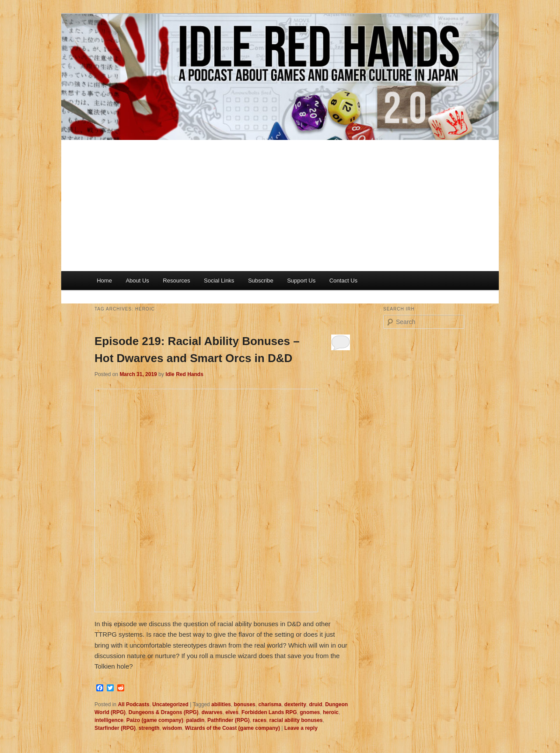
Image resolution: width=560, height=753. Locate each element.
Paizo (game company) (154, 720)
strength (149, 728)
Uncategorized (170, 704)
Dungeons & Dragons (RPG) (164, 712)
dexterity (295, 704)
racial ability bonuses (295, 720)
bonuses (244, 704)
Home (104, 280)
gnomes (310, 712)
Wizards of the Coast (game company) (232, 728)
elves (231, 712)
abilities (221, 704)
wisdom (172, 728)
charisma (269, 704)
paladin (195, 720)
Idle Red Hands (184, 374)
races (259, 720)
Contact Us (343, 280)
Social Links (219, 280)
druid (315, 704)
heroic (331, 712)
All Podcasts (133, 704)
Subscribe (260, 280)
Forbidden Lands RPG (269, 712)
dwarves (211, 712)
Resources (176, 280)
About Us (137, 280)
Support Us (301, 280)
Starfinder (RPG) (115, 728)
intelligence (108, 720)
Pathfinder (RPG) (228, 720)
